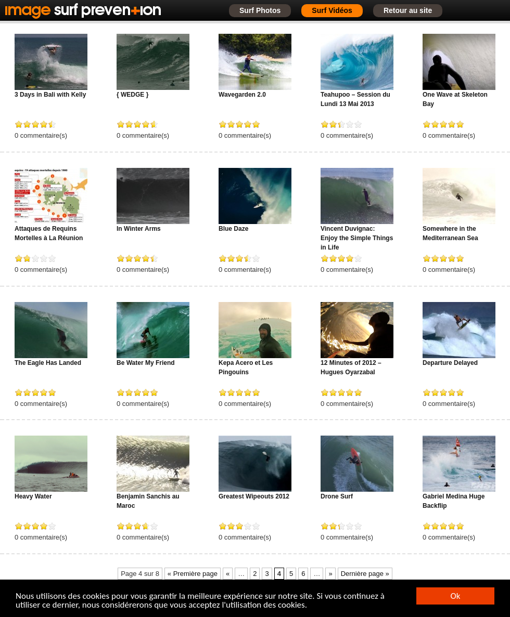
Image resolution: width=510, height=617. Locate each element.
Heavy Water (33, 496)
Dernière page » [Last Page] (365, 573)
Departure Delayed (450, 362)
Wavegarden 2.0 (242, 94)
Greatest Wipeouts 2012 (254, 496)
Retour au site (408, 10)
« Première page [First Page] (193, 573)
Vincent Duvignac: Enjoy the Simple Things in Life (357, 238)
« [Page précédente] (228, 573)
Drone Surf (337, 496)
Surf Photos (259, 10)
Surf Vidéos (332, 10)
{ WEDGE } (132, 94)
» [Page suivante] (330, 573)
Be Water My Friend (146, 362)
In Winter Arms (139, 228)
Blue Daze (233, 228)
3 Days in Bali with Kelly (50, 94)
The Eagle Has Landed (48, 362)
